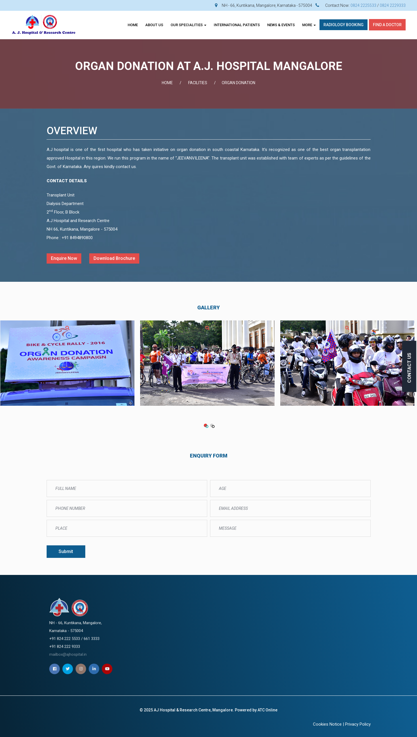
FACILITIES (197, 82)
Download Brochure (114, 258)
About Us (154, 25)
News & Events (281, 25)
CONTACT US (409, 368)
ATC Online (267, 710)
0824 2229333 (393, 5)
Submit (66, 551)
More (309, 25)
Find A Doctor (387, 24)
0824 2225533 (363, 5)
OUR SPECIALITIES (188, 25)
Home (133, 25)
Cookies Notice (327, 724)
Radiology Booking (343, 24)
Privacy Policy (358, 724)
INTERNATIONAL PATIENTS (237, 25)
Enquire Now (64, 258)
